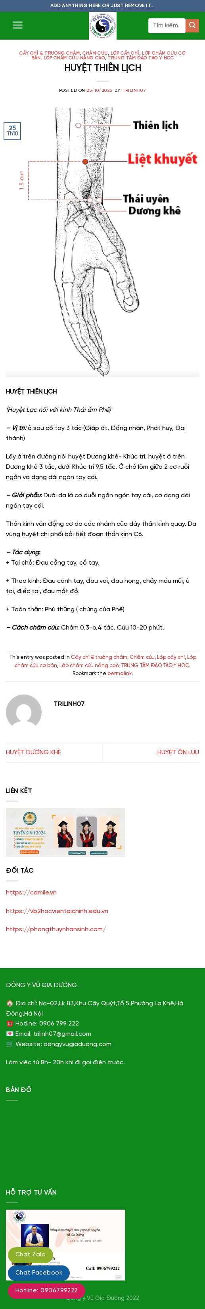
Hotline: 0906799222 (46, 1291)
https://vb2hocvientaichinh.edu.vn (57, 911)
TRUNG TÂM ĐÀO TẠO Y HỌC (140, 58)
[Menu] (17, 25)
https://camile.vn (31, 892)
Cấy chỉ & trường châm (49, 53)
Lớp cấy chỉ (125, 53)
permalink (119, 673)
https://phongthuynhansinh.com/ (56, 929)
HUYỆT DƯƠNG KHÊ (33, 752)
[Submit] (192, 25)
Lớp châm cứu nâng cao (74, 58)
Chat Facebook (38, 1273)
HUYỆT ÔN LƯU (178, 752)
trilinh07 (134, 90)
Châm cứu (94, 53)
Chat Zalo (30, 1255)
